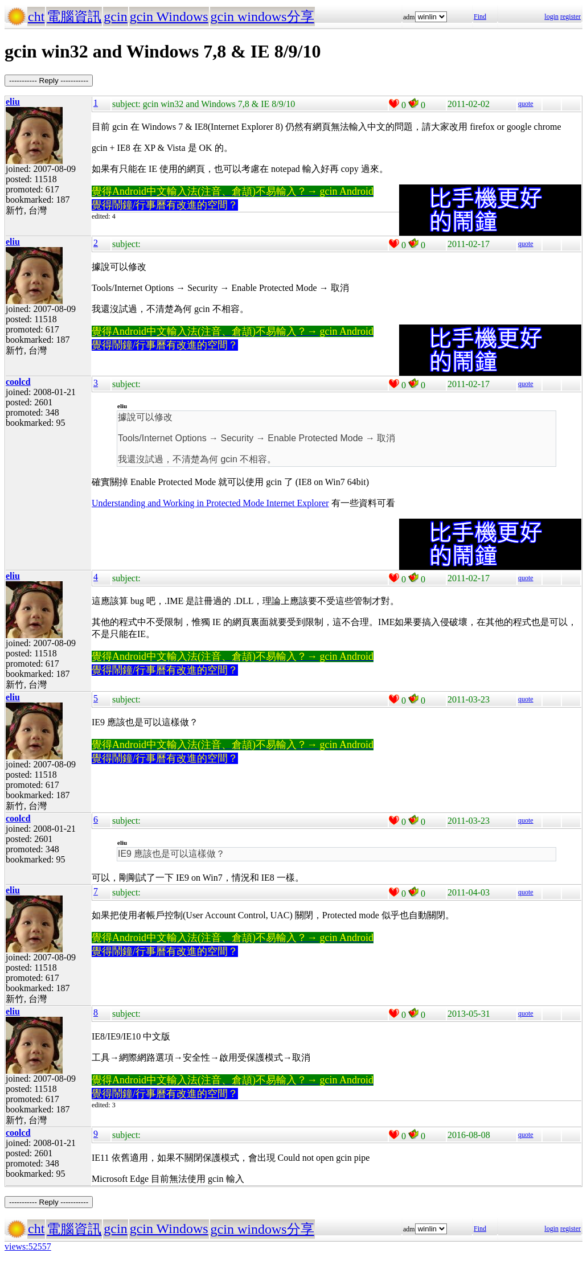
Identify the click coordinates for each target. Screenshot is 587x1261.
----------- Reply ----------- (48, 80)
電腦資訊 (74, 16)
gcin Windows (169, 16)
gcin (115, 16)
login (551, 16)
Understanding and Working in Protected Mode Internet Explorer (210, 503)
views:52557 (28, 1246)
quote (525, 104)
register (570, 16)
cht (36, 16)
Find (480, 16)
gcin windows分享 (262, 16)
